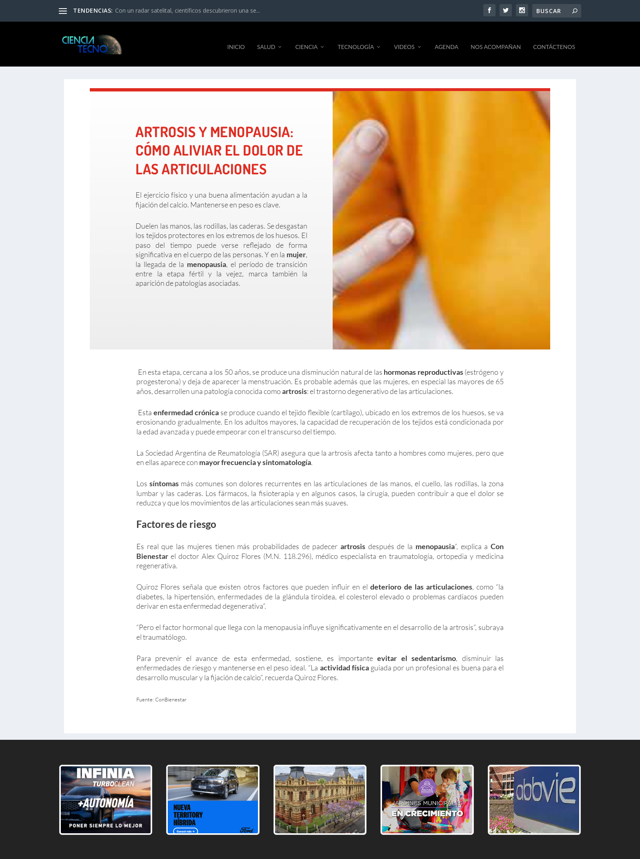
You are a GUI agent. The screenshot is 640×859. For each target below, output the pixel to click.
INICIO (236, 41)
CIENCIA (306, 41)
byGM (231, 849)
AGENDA (446, 41)
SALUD (266, 41)
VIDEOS (404, 41)
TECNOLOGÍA (356, 41)
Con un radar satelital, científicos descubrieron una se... (187, 10)
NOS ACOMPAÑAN (496, 41)
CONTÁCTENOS (554, 41)
